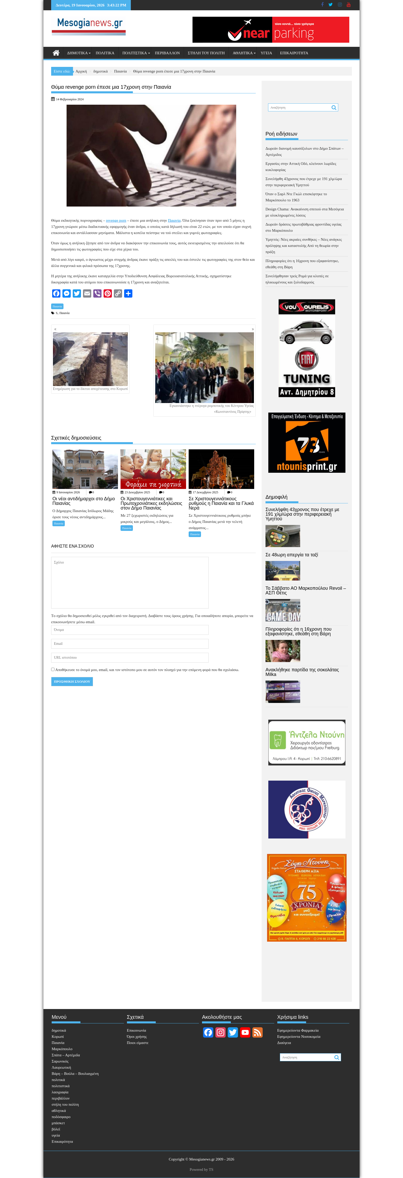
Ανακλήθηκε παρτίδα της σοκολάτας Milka (302, 672)
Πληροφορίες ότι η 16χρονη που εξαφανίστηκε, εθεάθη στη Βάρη (298, 631)
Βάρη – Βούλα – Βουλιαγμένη (75, 1074)
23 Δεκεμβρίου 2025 (137, 492)
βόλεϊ (56, 1129)
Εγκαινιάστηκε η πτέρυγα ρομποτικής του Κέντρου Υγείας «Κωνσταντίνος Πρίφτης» (204, 373)
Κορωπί (58, 1036)
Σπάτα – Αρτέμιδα (66, 1055)
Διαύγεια (284, 1043)
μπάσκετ (58, 1123)
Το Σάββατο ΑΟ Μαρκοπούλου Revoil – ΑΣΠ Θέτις (305, 590)
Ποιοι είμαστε (138, 1043)
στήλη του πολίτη (206, 53)
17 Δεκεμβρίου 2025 (205, 492)
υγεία (266, 53)
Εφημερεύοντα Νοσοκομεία (298, 1036)
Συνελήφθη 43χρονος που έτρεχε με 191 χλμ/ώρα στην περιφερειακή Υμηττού (302, 514)
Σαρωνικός (60, 1061)
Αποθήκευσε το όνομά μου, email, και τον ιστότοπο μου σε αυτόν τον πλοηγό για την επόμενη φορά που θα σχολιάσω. (147, 670)
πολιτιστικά (134, 53)
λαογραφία (60, 1092)
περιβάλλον (167, 53)
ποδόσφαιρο (61, 1117)
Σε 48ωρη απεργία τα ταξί (291, 554)
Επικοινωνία (136, 1030)
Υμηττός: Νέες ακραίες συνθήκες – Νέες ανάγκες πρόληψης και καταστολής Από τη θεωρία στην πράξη (303, 245)
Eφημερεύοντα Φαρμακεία (298, 1030)
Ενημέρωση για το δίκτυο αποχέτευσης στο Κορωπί (90, 361)
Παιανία (57, 306)
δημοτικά (77, 53)
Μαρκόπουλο (62, 1049)
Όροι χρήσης (137, 1036)
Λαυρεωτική (61, 1067)
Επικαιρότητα (294, 53)
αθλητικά (243, 53)
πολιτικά (105, 53)
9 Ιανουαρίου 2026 (68, 492)
